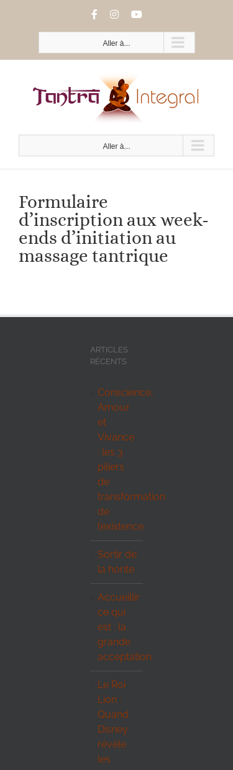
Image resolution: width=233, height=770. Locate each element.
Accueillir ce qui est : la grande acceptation (117, 627)
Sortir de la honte (117, 561)
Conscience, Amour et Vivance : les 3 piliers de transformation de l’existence (117, 459)
